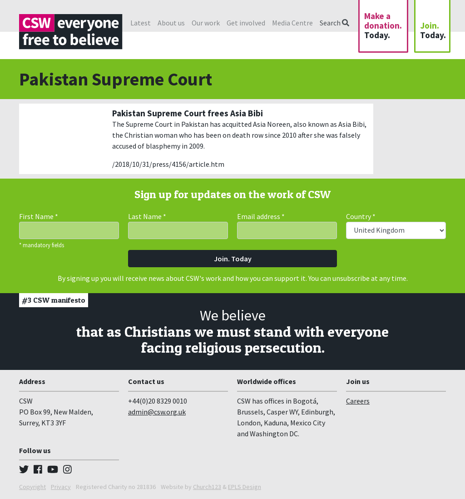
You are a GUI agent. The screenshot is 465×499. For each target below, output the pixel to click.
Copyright (32, 487)
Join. (433, 30)
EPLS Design (244, 487)
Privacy (61, 487)
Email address (261, 216)
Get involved (246, 22)
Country (361, 216)
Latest (140, 22)
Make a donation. (383, 25)
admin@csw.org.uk (157, 411)
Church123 (207, 487)
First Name (38, 216)
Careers (358, 400)
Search (334, 22)
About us (171, 22)
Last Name (147, 216)
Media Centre (292, 22)
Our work (206, 22)
